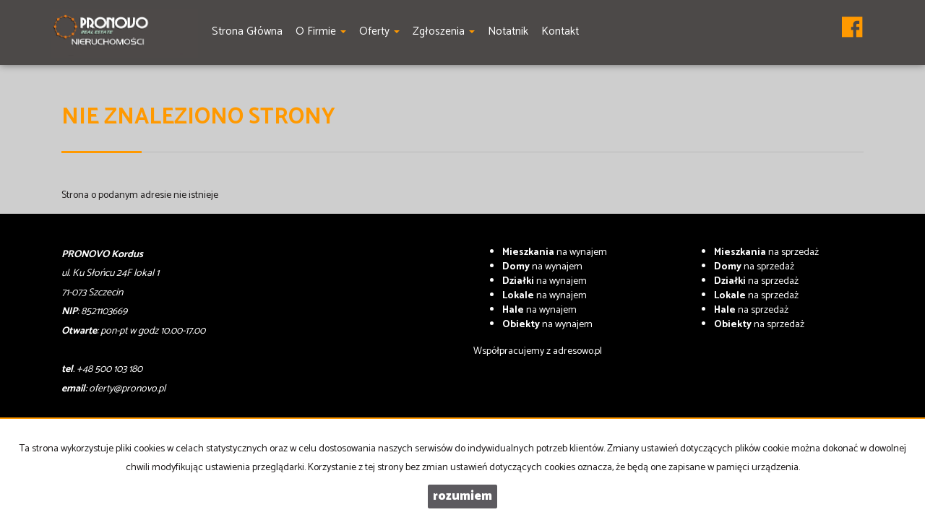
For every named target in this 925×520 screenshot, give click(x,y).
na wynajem (554, 252)
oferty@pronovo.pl (127, 389)
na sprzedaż (766, 252)
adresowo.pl (577, 351)
